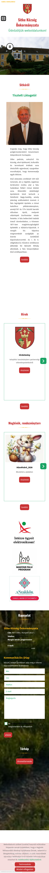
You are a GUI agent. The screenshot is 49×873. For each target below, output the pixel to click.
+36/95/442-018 (21, 636)
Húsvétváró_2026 (24, 467)
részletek (24, 370)
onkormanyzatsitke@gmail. (19, 648)
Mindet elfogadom (24, 869)
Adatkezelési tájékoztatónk (29, 860)
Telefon (12, 685)
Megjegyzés (11, 698)
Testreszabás (25, 864)
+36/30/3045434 (29, 642)
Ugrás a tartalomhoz (8, 2)
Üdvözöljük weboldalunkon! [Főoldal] (27, 24)
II (10, 47)
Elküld (8, 735)
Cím (7, 678)
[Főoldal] (27, 9)
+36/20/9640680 (14, 642)
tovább (24, 259)
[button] (43, 361)
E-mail (12, 691)
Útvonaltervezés (24, 761)
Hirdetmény (24, 355)
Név (11, 671)
